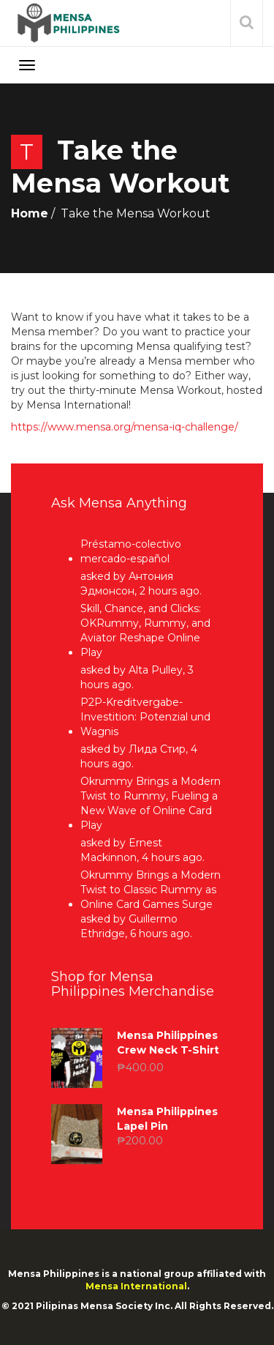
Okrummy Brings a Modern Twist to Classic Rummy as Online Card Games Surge (150, 889)
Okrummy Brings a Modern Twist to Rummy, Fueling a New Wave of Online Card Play (150, 803)
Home (29, 213)
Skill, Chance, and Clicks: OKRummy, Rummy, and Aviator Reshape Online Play (145, 630)
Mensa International (136, 1286)
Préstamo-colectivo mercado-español (130, 551)
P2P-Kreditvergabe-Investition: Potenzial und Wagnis (145, 717)
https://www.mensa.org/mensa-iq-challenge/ (124, 426)
